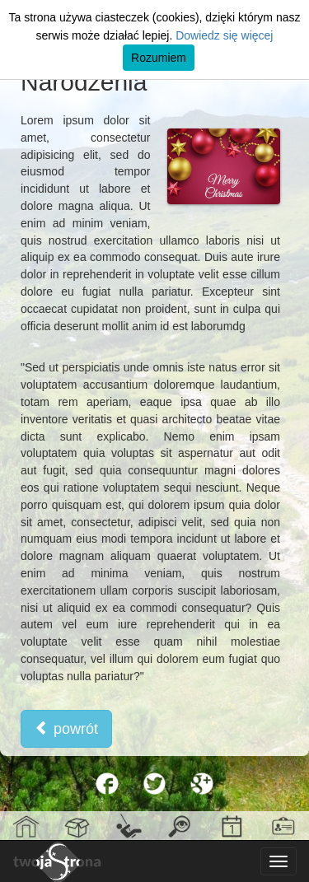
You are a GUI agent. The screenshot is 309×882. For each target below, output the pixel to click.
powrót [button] (66, 728)
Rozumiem (158, 57)
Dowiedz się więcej (224, 35)
